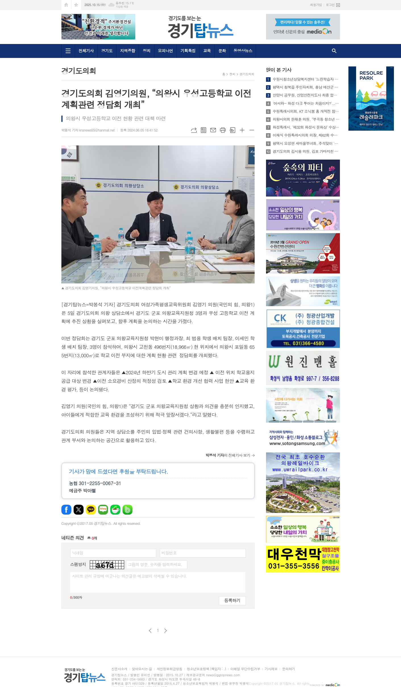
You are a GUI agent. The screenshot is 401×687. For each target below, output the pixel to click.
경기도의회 (247, 74)
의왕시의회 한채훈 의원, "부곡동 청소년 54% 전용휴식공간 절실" (306, 119)
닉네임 (77, 553)
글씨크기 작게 (252, 130)
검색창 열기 (334, 51)
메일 (213, 130)
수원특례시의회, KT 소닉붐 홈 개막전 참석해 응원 (306, 111)
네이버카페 (115, 510)
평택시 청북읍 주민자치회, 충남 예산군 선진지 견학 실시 (306, 87)
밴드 (127, 510)
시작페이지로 (66, 5)
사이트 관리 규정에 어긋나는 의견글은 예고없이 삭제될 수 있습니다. (129, 576)
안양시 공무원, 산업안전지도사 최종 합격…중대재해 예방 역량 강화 (306, 95)
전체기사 (86, 50)
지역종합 (127, 50)
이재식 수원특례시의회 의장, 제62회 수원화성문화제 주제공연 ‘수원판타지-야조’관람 (306, 135)
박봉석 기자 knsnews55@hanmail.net (88, 130)
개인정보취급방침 (169, 669)
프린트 (223, 130)
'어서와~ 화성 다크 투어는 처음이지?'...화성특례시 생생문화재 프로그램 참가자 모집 (306, 103)
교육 (207, 50)
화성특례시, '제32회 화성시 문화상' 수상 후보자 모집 (306, 127)
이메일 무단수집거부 (245, 669)
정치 (146, 50)
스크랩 (232, 130)
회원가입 (316, 5)
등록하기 (232, 600)
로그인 (330, 5)
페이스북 (66, 510)
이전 (150, 630)
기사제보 (271, 669)
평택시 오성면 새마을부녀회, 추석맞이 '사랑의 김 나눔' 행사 (306, 143)
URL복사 (194, 130)
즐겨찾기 (76, 5)
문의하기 (288, 669)
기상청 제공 (122, 7)
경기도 (106, 50)
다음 (165, 630)
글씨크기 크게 (242, 130)
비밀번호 (169, 553)
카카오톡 (91, 510)
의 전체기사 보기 (227, 455)
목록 (203, 130)
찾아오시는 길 (142, 669)
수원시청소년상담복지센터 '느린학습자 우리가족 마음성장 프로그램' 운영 (306, 79)
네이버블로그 (103, 510)
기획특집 (188, 50)
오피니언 (165, 50)
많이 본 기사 (278, 69)
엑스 (79, 510)
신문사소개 (119, 669)
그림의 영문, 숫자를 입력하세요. (155, 564)
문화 (222, 50)
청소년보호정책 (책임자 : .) (206, 669)
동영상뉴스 (243, 50)
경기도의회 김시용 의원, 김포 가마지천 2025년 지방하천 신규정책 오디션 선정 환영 (306, 151)
